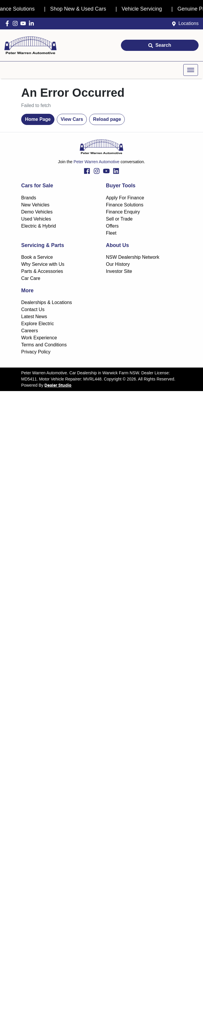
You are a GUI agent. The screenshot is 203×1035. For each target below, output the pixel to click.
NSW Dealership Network (132, 257)
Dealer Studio (57, 385)
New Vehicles (35, 204)
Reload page (107, 119)
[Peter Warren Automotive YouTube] (24, 23)
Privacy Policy (36, 351)
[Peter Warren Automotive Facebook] (8, 23)
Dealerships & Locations (46, 302)
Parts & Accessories (42, 271)
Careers (29, 330)
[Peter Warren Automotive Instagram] (16, 23)
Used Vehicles (36, 218)
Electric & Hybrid (38, 225)
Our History (118, 264)
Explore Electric (37, 323)
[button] (190, 70)
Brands (28, 197)
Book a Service (37, 257)
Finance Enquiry (123, 211)
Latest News (34, 316)
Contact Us (32, 309)
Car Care (30, 278)
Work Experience (39, 337)
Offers (112, 225)
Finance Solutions (124, 204)
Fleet (111, 233)
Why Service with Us (42, 264)
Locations (189, 23)
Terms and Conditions (44, 344)
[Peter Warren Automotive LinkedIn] (32, 23)
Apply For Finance (125, 197)
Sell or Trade (119, 218)
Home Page (38, 119)
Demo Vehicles (37, 211)
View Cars (72, 119)
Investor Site (119, 271)
